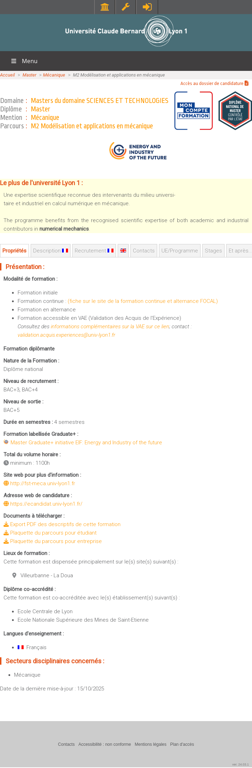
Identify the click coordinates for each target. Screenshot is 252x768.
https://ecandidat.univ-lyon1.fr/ (43, 504)
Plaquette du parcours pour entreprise (53, 541)
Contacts (144, 251)
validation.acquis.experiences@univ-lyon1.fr (66, 335)
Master (29, 75)
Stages (213, 251)
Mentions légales (150, 744)
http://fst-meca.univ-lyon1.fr (39, 483)
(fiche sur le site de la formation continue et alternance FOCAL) (143, 301)
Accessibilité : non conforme (104, 744)
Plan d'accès (182, 744)
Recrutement (94, 251)
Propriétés (14, 251)
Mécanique (54, 75)
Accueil (7, 75)
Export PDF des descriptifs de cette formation (62, 524)
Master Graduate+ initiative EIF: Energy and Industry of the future (86, 442)
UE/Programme (179, 251)
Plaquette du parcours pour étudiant (50, 533)
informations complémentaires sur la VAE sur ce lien (110, 326)
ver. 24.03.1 (240, 764)
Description (50, 251)
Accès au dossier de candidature (214, 83)
